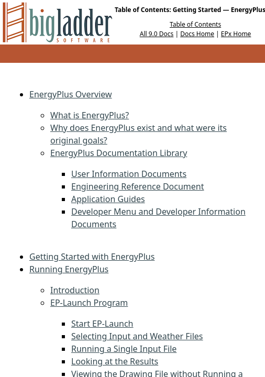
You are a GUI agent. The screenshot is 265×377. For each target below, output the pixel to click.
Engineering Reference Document (137, 186)
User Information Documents (128, 174)
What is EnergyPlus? (89, 115)
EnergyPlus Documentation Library (118, 153)
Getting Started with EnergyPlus (91, 256)
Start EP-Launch (102, 323)
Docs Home (197, 33)
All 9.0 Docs (157, 33)
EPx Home (236, 33)
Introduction (75, 290)
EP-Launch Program (89, 302)
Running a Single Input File (123, 348)
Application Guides (108, 199)
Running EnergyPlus (68, 269)
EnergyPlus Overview (70, 94)
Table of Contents (195, 24)
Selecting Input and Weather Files (137, 336)
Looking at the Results (114, 361)
